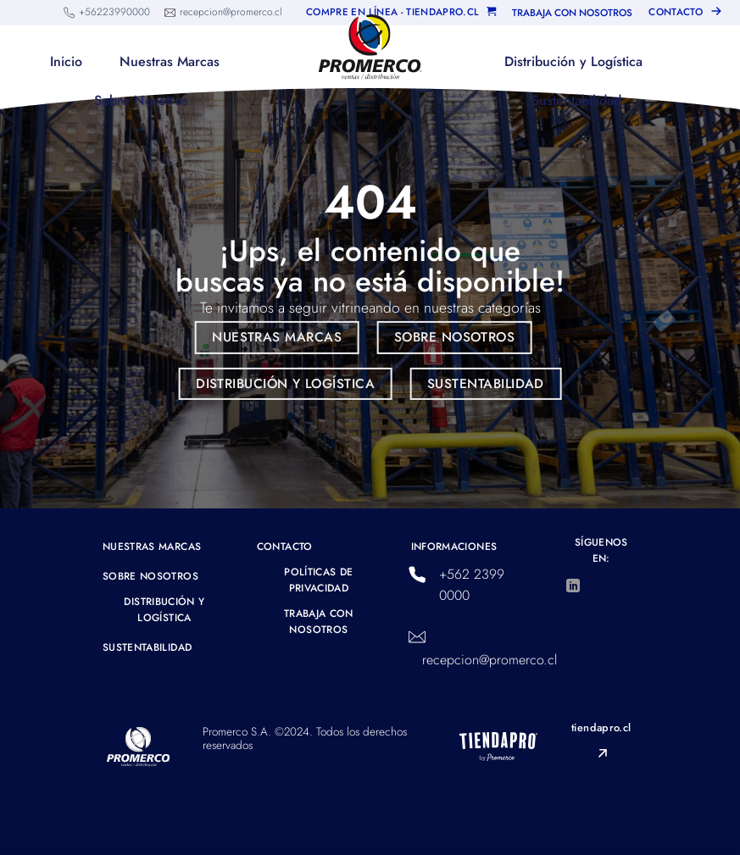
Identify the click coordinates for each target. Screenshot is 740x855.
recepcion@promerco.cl (231, 11)
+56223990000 (114, 11)
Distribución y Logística (573, 61)
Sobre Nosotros (141, 100)
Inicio (66, 61)
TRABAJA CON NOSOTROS (572, 12)
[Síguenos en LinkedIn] (573, 586)
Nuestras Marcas (170, 61)
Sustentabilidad (576, 100)
